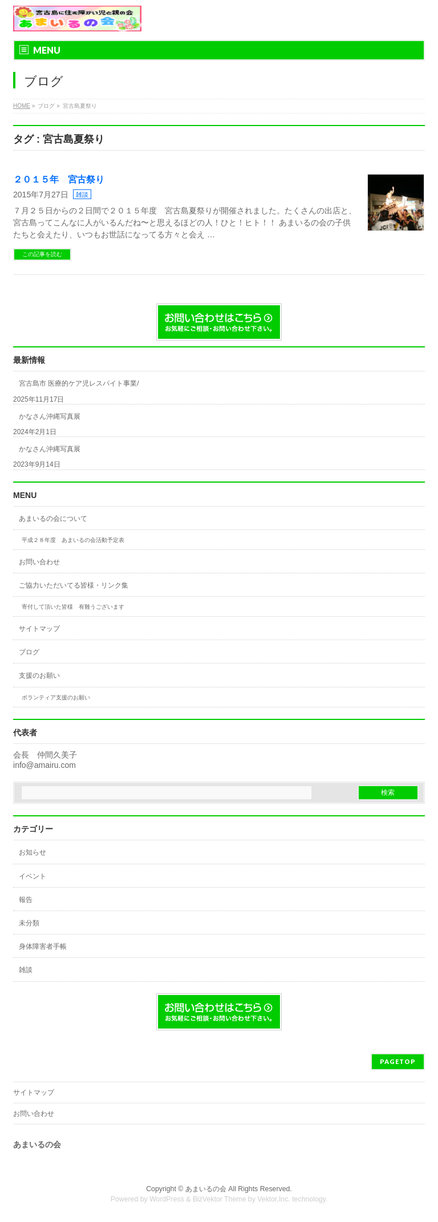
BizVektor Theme (219, 1199)
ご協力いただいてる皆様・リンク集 (73, 585)
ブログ (29, 652)
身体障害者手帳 (43, 946)
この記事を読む (42, 254)
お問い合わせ (39, 562)
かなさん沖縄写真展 (49, 416)
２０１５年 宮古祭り (58, 179)
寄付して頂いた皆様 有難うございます (73, 607)
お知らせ (32, 852)
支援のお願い (39, 675)
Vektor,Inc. (273, 1199)
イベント (32, 876)
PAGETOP (398, 1061)
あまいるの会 (205, 1189)
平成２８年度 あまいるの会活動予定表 (73, 540)
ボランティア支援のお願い (56, 697)
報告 (26, 900)
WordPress (166, 1199)
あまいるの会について (53, 519)
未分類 (29, 923)
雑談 (82, 194)
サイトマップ (39, 629)
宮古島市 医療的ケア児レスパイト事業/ (79, 383)
